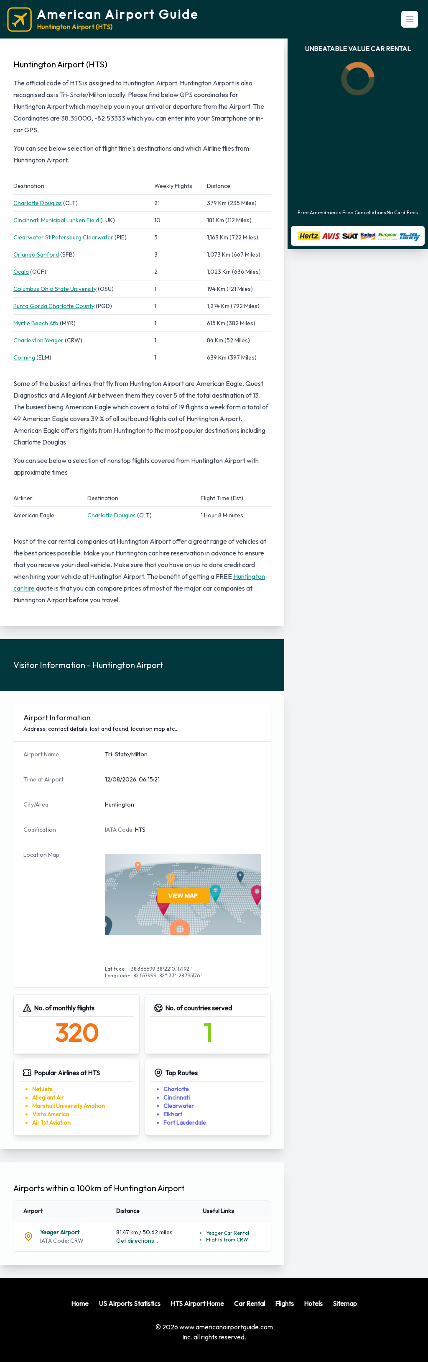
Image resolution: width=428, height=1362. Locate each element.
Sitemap (345, 1303)
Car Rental (249, 1303)
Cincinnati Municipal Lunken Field (56, 220)
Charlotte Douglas (37, 203)
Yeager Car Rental (227, 1233)
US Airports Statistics (129, 1303)
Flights (284, 1303)
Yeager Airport (59, 1232)
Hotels (313, 1303)
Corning (24, 357)
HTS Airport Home (197, 1303)
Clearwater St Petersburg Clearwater (63, 237)
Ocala (21, 271)
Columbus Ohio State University (55, 289)
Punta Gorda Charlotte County (53, 306)
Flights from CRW (227, 1239)
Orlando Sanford (36, 254)
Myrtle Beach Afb (36, 323)
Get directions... (137, 1240)
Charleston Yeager (38, 340)
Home (80, 1303)
